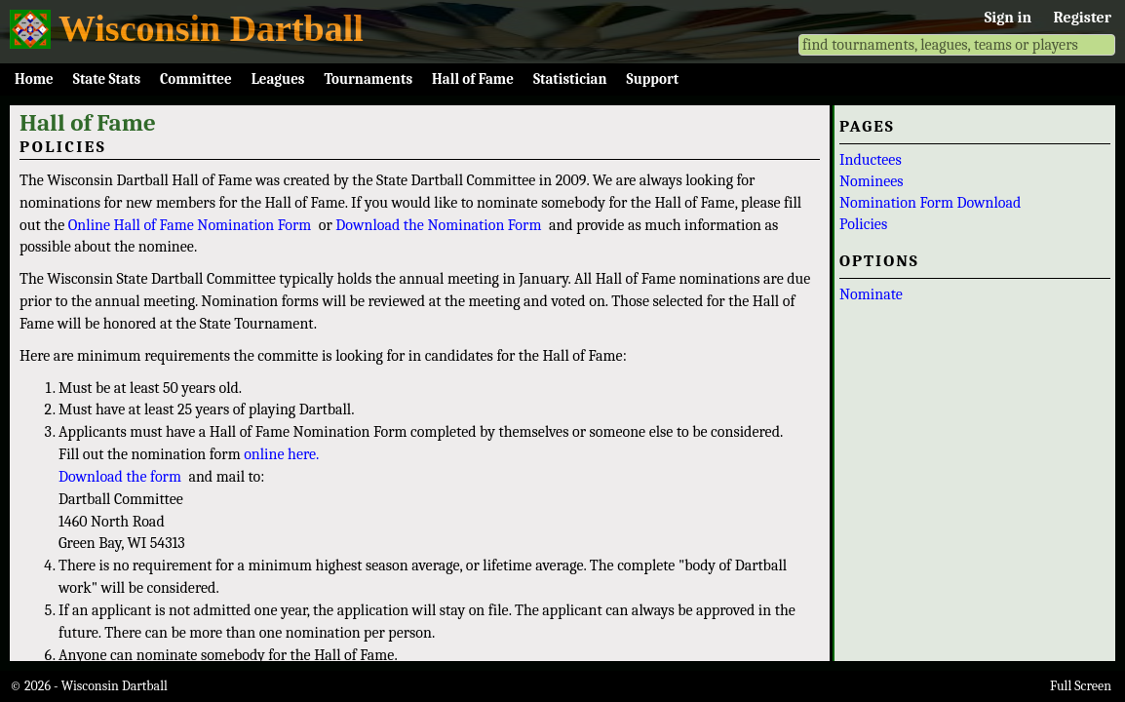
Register (1082, 17)
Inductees (870, 160)
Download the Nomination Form (438, 225)
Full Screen (1080, 686)
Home (34, 79)
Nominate (871, 294)
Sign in (1008, 17)
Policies (863, 224)
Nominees (871, 181)
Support (653, 79)
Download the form (119, 477)
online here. (281, 454)
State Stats (106, 79)
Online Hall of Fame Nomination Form (190, 225)
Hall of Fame (473, 79)
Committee (196, 79)
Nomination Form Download (930, 203)
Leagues (278, 79)
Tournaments (368, 79)
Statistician (570, 79)
